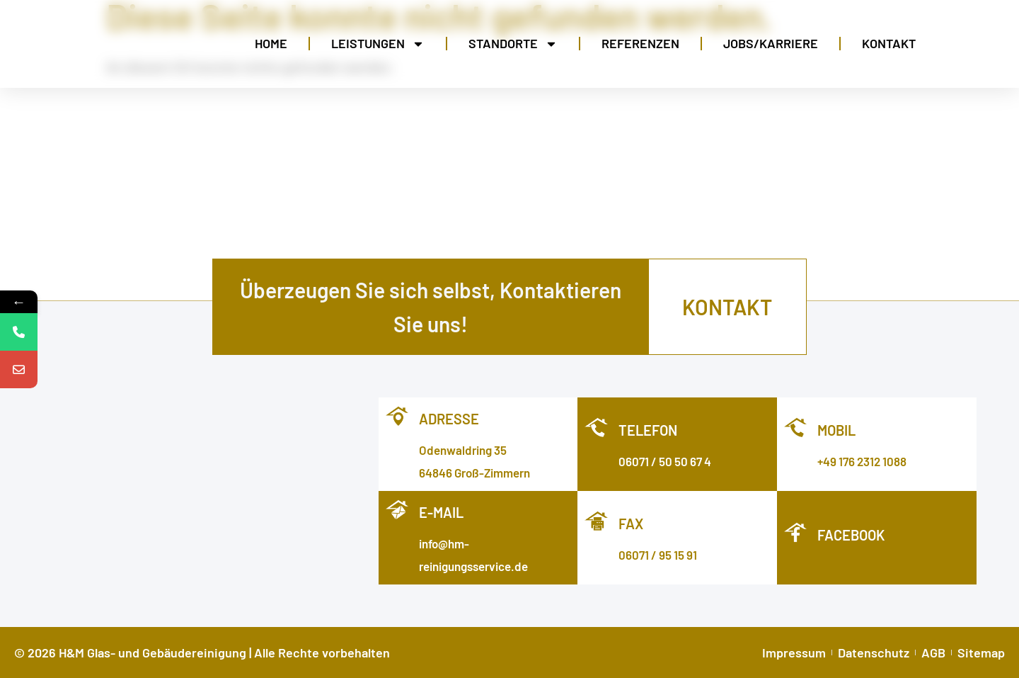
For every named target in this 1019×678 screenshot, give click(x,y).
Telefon (647, 430)
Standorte (513, 43)
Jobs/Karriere (770, 43)
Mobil (836, 430)
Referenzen (640, 43)
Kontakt (889, 43)
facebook (851, 534)
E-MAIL (441, 512)
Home (271, 43)
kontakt (727, 307)
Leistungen (378, 43)
